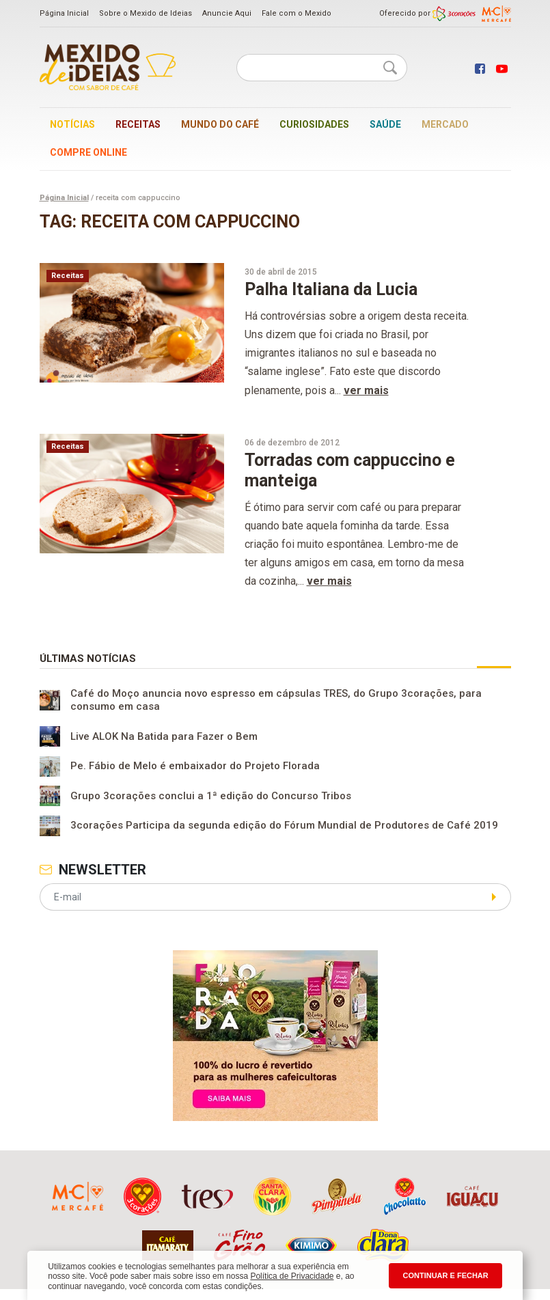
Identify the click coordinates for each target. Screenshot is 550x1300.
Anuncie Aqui (226, 13)
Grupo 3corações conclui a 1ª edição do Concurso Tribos (210, 796)
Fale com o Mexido (296, 13)
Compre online (88, 152)
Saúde (385, 124)
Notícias (72, 124)
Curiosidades (314, 124)
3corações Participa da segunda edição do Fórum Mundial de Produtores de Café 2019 (284, 826)
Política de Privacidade (291, 1276)
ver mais (366, 390)
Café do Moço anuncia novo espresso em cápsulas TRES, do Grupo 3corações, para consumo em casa (276, 700)
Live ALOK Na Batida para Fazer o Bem (164, 736)
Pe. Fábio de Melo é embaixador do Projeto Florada (195, 766)
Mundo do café (220, 124)
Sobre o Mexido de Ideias (145, 13)
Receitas (138, 124)
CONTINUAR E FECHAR (445, 1275)
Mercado (445, 124)
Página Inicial (64, 13)
